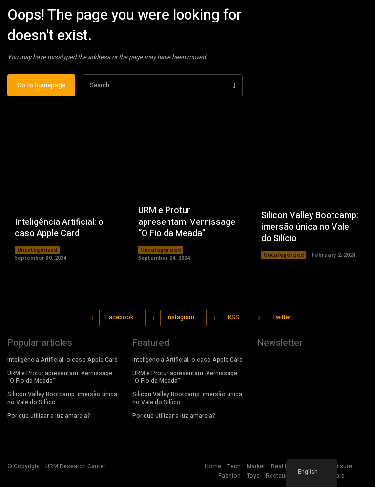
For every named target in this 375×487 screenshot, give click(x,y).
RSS (232, 320)
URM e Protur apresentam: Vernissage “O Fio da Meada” (186, 226)
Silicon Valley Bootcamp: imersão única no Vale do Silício (309, 231)
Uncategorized (37, 254)
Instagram (180, 320)
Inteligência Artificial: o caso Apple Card (59, 232)
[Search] (234, 89)
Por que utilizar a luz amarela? (48, 417)
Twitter (280, 320)
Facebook (120, 320)
